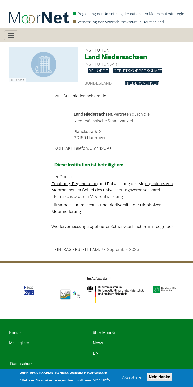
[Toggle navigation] (11, 35)
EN (96, 353)
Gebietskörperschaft (137, 70)
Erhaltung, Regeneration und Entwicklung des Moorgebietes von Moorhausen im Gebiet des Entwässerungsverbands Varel (112, 186)
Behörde (98, 70)
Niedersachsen (142, 83)
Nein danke (159, 378)
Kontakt (16, 333)
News (98, 343)
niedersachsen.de (89, 96)
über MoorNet (105, 333)
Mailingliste (19, 343)
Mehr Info (101, 381)
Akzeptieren (133, 378)
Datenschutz (21, 364)
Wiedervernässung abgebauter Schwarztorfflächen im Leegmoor (112, 226)
